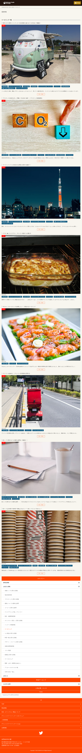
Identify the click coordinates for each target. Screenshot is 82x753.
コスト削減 (8, 650)
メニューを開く (77, 2)
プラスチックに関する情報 (12, 599)
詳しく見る (41, 94)
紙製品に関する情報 (6, 498)
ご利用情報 (5, 720)
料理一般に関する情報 (59, 296)
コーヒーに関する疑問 (10, 607)
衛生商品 (35, 565)
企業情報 (4, 727)
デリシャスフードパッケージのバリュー (13, 716)
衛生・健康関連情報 (10, 616)
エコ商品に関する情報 (10, 633)
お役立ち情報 (26, 86)
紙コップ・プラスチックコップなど (9, 565)
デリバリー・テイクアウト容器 (15, 86)
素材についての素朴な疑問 (12, 603)
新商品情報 (4, 86)
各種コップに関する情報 (51, 565)
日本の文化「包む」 (10, 671)
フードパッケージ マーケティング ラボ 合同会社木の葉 (9, 3)
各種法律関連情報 (65, 86)
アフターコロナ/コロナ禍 (22, 88)
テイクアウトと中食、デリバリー (45, 86)
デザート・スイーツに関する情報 (13, 642)
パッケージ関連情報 (10, 624)
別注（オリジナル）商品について (11, 712)
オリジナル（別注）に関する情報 (13, 620)
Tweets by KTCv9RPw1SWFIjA (10, 695)
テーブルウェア (16, 498)
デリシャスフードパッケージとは (11, 723)
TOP (3, 704)
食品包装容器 (34, 86)
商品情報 (4, 708)
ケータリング (57, 86)
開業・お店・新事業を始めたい (8, 88)
